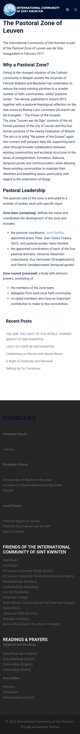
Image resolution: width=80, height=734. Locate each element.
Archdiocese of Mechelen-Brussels (27, 480)
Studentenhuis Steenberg (20, 587)
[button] (67, 9)
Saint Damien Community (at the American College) (39, 603)
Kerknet (8, 490)
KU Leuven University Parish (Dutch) (28, 571)
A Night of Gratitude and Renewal (29, 361)
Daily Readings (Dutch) (19, 659)
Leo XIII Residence (16, 592)
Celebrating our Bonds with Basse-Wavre (34, 354)
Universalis (10, 692)
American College (15, 597)
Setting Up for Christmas (23, 368)
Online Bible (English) (18, 664)
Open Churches (13, 531)
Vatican (8, 449)
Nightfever (10, 560)
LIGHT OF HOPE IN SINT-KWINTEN (30, 347)
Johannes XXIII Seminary (20, 613)
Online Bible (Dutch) (17, 670)
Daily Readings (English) (20, 654)
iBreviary (9, 687)
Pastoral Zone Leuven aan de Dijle (26, 526)
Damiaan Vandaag (16, 619)
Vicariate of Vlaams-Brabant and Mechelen (33, 485)
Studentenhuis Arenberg (20, 581)
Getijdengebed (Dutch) (18, 697)
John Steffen (55, 233)
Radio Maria (11, 608)
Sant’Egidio (11, 565)
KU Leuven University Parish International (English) (38, 576)
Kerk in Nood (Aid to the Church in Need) (31, 624)
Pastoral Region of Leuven (21, 521)
